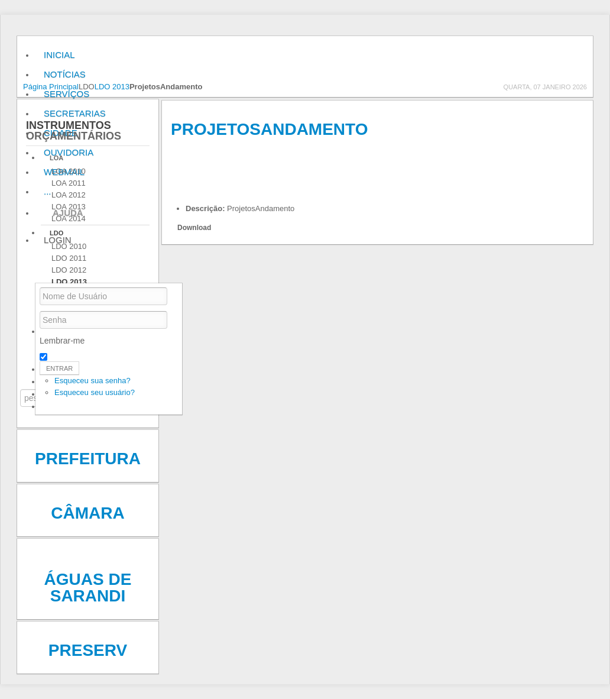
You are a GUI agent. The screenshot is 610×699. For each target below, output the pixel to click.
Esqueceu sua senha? (92, 380)
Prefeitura (88, 458)
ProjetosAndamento (269, 129)
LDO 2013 (112, 86)
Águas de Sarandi (88, 587)
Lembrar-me (62, 340)
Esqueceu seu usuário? (94, 392)
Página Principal (51, 86)
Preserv (87, 650)
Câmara (87, 513)
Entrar (59, 368)
